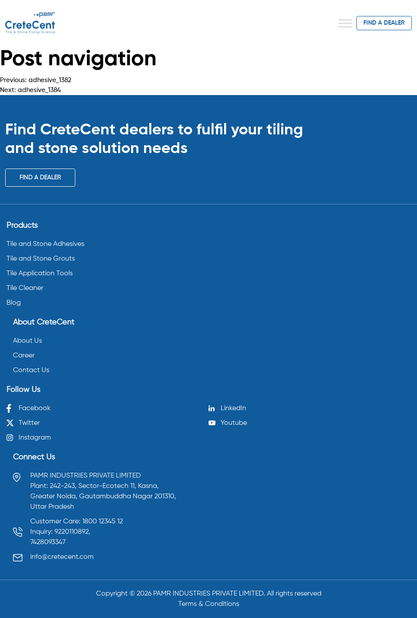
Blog (13, 302)
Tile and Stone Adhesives (45, 244)
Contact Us (31, 370)
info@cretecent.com (62, 557)
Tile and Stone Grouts (40, 258)
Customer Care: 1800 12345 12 (76, 521)
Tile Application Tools (39, 273)
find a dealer (384, 23)
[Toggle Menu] (345, 23)
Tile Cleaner (24, 288)
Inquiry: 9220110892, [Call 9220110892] (60, 532)
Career (24, 355)
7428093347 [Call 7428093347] (48, 542)
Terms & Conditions (208, 604)
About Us (27, 341)
